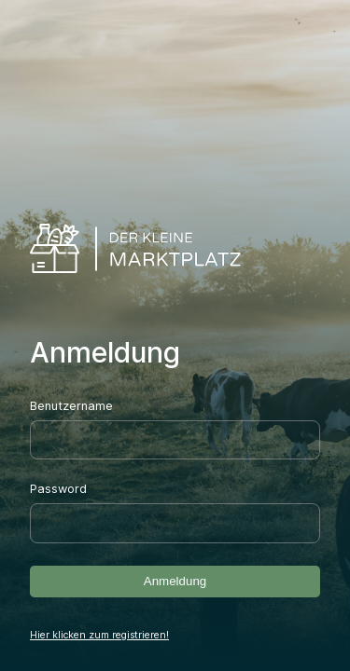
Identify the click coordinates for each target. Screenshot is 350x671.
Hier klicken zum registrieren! (99, 635)
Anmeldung (175, 581)
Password (58, 489)
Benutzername (71, 406)
